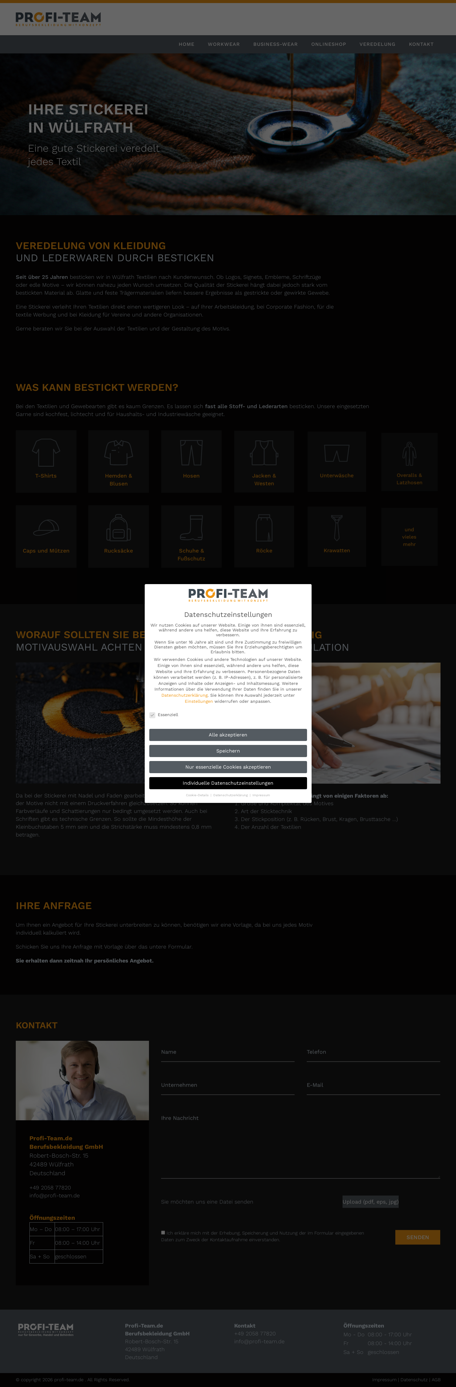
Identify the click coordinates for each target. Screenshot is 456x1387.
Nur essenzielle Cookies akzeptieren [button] (228, 767)
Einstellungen (199, 701)
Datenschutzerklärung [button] (231, 795)
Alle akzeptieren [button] (228, 735)
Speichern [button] (228, 751)
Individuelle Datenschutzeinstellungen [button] (228, 783)
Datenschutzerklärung (184, 695)
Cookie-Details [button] (198, 795)
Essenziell (163, 714)
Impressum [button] (261, 795)
